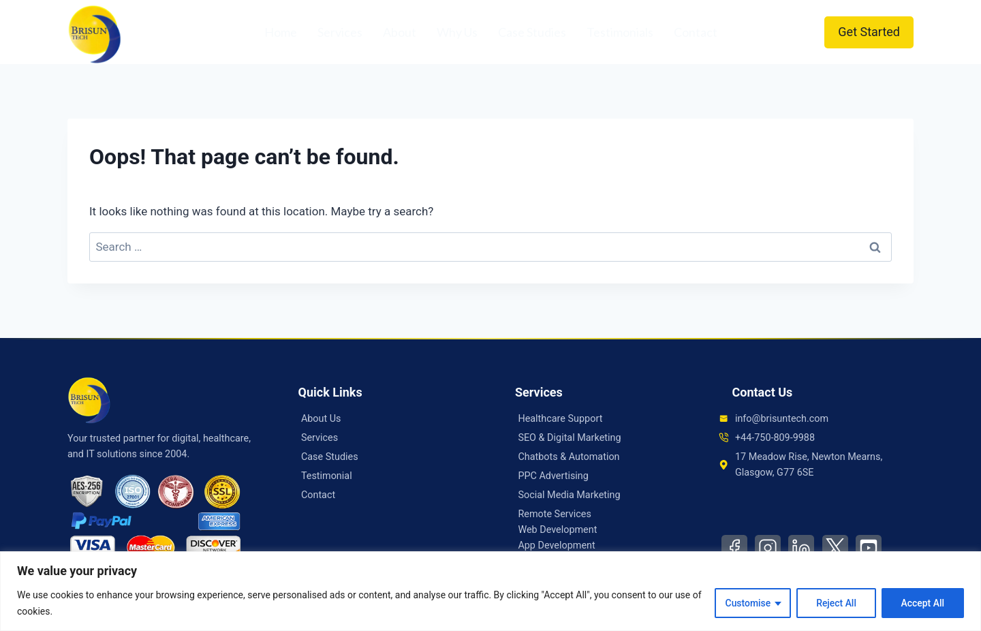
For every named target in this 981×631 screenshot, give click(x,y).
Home (280, 32)
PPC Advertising (553, 476)
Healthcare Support (560, 419)
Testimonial (326, 476)
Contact (695, 32)
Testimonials (620, 32)
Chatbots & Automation (568, 457)
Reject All (835, 603)
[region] (490, 591)
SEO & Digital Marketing (569, 438)
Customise (747, 603)
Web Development (557, 530)
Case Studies (532, 32)
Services (339, 32)
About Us (321, 419)
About (399, 32)
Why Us (457, 32)
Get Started (869, 32)
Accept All (922, 603)
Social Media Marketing (569, 495)
